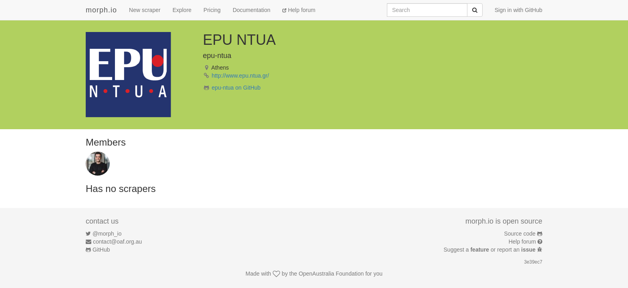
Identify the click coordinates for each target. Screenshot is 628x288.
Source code (520, 233)
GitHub (101, 249)
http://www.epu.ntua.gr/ (240, 75)
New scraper (145, 10)
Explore (182, 10)
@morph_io (107, 233)
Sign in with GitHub (518, 10)
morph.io (101, 10)
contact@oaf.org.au (117, 241)
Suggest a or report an (490, 249)
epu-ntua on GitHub (235, 87)
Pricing (212, 10)
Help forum (298, 10)
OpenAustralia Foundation (331, 273)
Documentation (251, 10)
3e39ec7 (533, 262)
